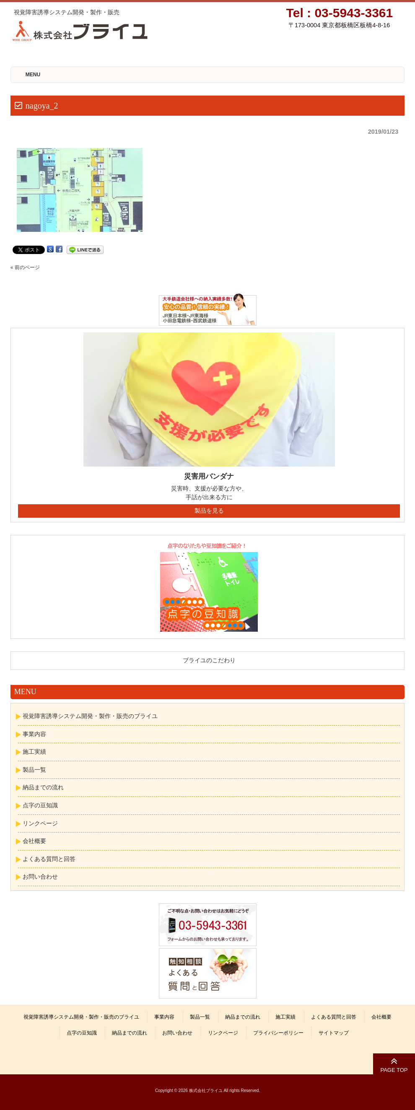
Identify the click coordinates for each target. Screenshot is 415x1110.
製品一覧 (34, 769)
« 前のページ (25, 267)
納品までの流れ (43, 787)
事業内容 (34, 734)
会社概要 (34, 841)
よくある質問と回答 (49, 859)
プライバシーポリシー (278, 1033)
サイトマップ (334, 1033)
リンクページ (40, 823)
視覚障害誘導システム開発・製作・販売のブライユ (90, 716)
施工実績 (34, 751)
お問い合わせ (40, 876)
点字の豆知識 (40, 805)
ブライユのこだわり (209, 660)
